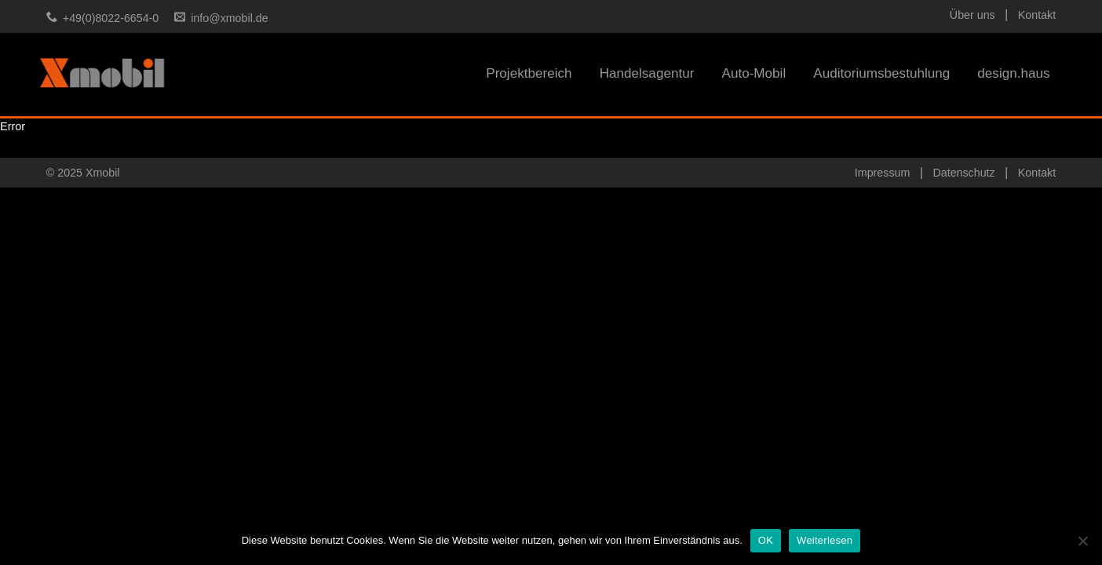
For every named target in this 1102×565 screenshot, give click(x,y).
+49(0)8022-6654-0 (111, 18)
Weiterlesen (824, 540)
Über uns (972, 15)
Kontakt (1037, 15)
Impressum (882, 172)
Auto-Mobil (753, 73)
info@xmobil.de (229, 18)
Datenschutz (963, 172)
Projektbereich (528, 73)
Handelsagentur (647, 73)
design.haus (1013, 73)
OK (765, 540)
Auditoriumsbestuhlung (881, 73)
